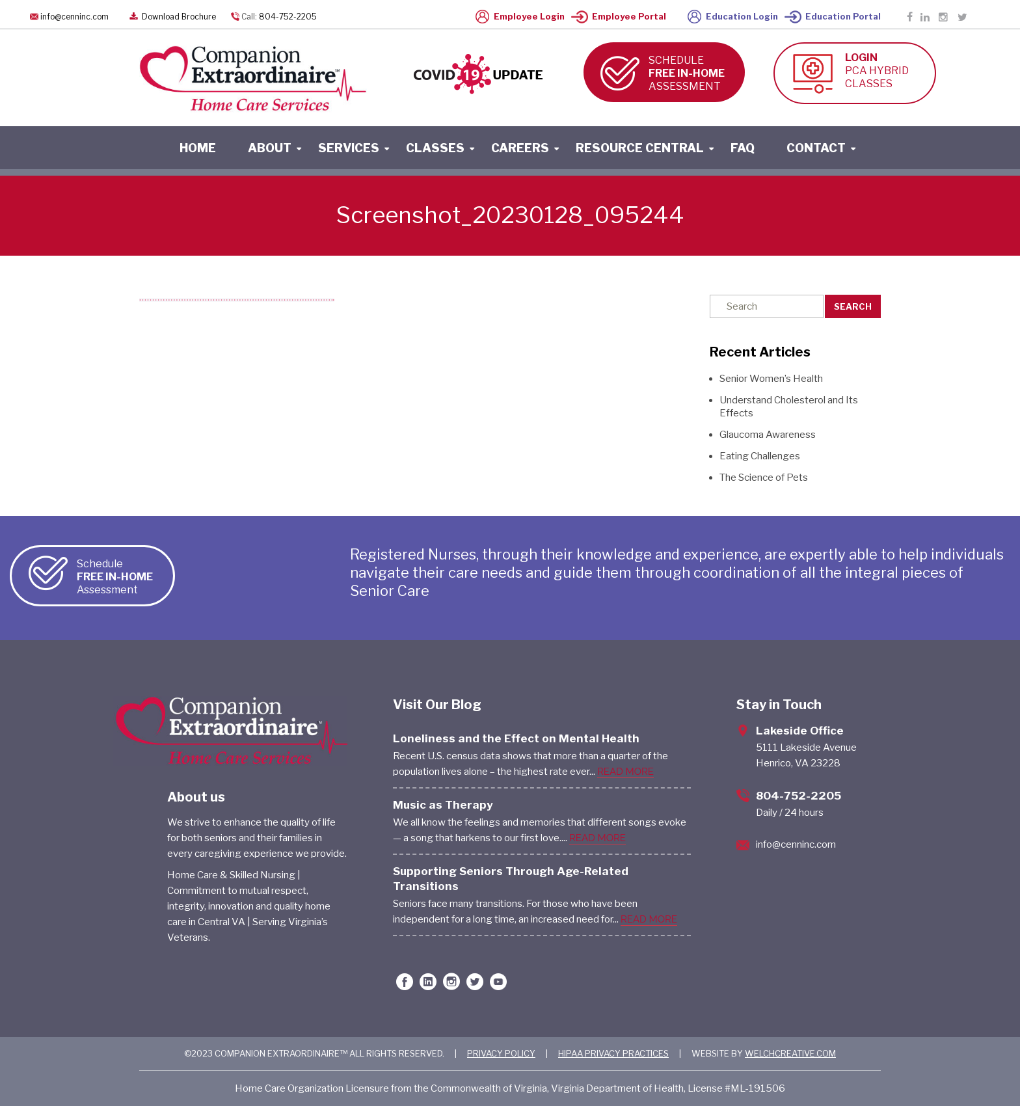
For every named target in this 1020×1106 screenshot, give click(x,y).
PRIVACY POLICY (501, 1053)
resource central (640, 148)
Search (853, 306)
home (198, 148)
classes (435, 148)
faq (743, 148)
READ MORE (625, 771)
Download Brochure (171, 16)
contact (816, 148)
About (269, 148)
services (348, 148)
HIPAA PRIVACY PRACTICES (613, 1053)
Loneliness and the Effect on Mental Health (516, 738)
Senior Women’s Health (771, 378)
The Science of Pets (763, 477)
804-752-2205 (288, 16)
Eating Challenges (759, 456)
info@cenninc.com (74, 16)
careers (520, 148)
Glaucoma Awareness (767, 434)
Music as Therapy (443, 804)
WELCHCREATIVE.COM (790, 1053)
